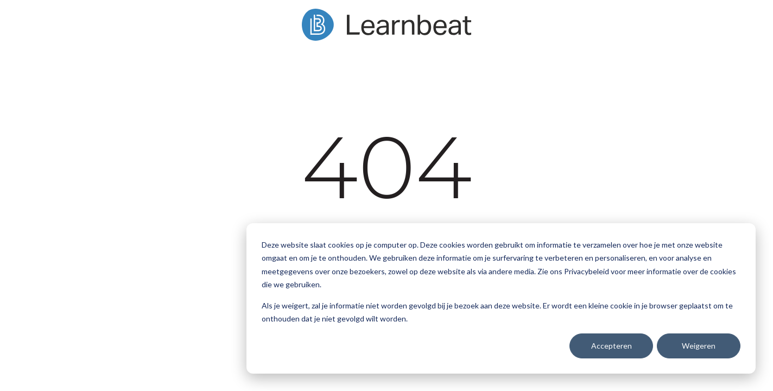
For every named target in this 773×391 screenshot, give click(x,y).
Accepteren (611, 345)
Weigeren (698, 345)
